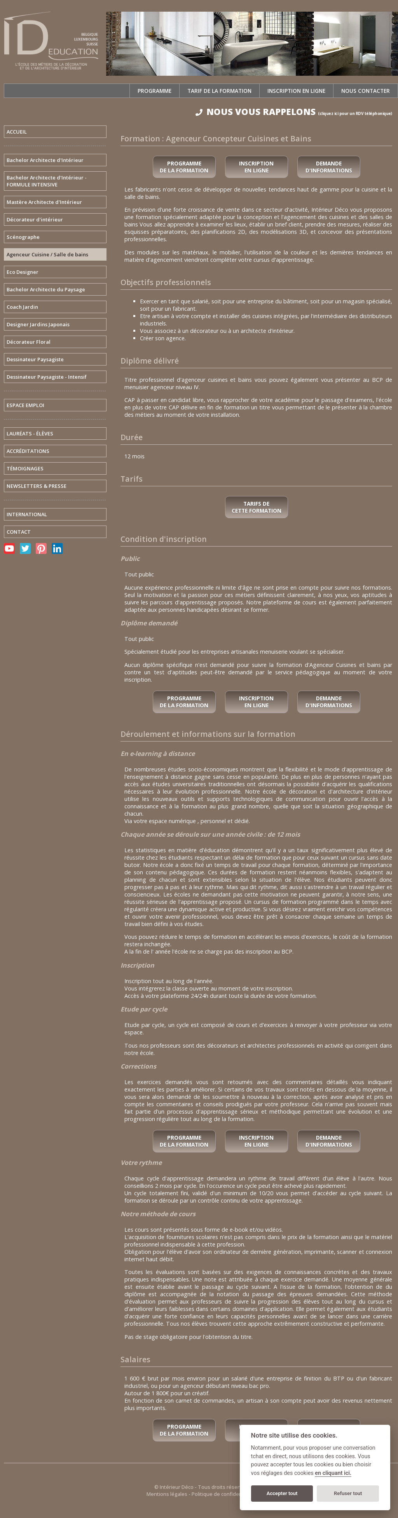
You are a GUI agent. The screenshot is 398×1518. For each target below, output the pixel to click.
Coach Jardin (22, 306)
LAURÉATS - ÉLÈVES (30, 433)
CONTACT (19, 531)
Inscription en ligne (296, 90)
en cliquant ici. (333, 1473)
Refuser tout (348, 1493)
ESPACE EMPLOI (25, 405)
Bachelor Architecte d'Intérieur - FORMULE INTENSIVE (47, 181)
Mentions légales (167, 1493)
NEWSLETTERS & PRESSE (36, 485)
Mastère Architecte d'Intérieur (44, 201)
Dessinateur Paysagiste (35, 359)
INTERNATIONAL (27, 514)
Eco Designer (22, 271)
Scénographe (23, 236)
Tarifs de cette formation (256, 507)
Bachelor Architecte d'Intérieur (45, 160)
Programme (154, 90)
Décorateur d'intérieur (35, 219)
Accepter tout (282, 1493)
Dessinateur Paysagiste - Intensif (47, 376)
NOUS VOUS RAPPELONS (294, 112)
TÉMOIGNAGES (25, 468)
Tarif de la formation (219, 90)
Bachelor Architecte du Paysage (46, 289)
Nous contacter (365, 90)
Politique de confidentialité (223, 1493)
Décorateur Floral (29, 341)
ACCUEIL (17, 131)
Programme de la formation (184, 167)
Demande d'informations (328, 167)
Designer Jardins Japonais (38, 324)
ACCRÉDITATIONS (28, 450)
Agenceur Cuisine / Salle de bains (47, 254)
